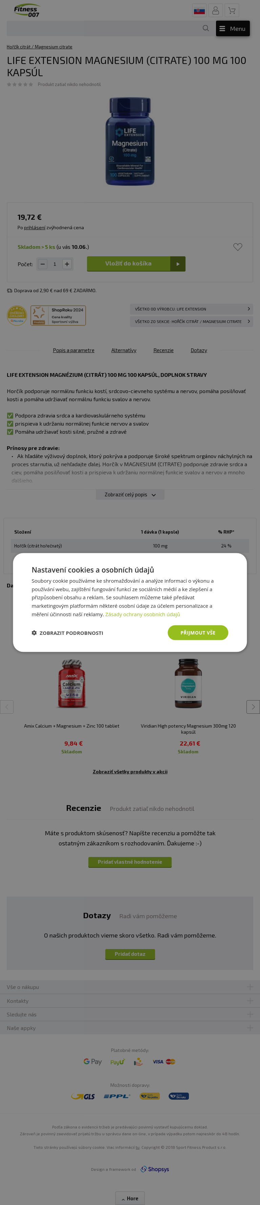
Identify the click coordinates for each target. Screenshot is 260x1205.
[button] (67, 633)
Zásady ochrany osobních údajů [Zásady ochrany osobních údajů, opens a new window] (142, 613)
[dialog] (130, 602)
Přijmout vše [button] (197, 632)
